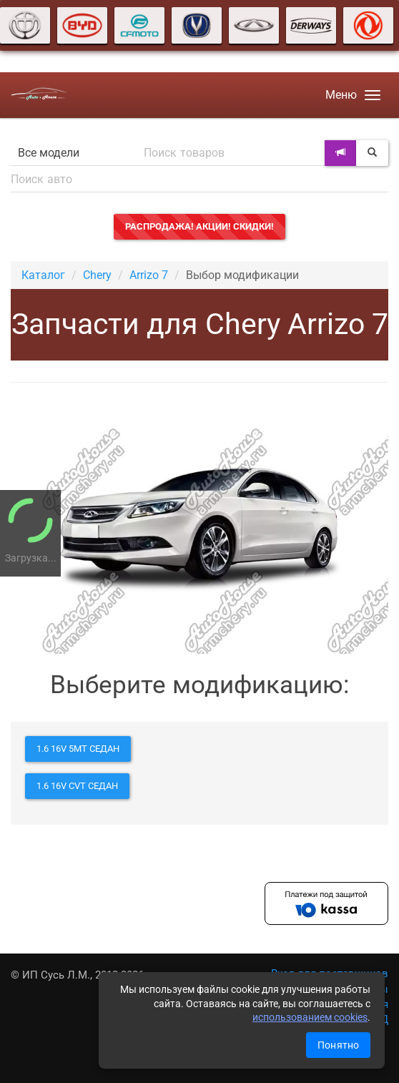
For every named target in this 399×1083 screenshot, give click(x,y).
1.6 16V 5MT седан (77, 748)
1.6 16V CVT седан (77, 785)
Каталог (43, 275)
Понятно (338, 1045)
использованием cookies (310, 1017)
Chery (97, 275)
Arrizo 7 (148, 275)
